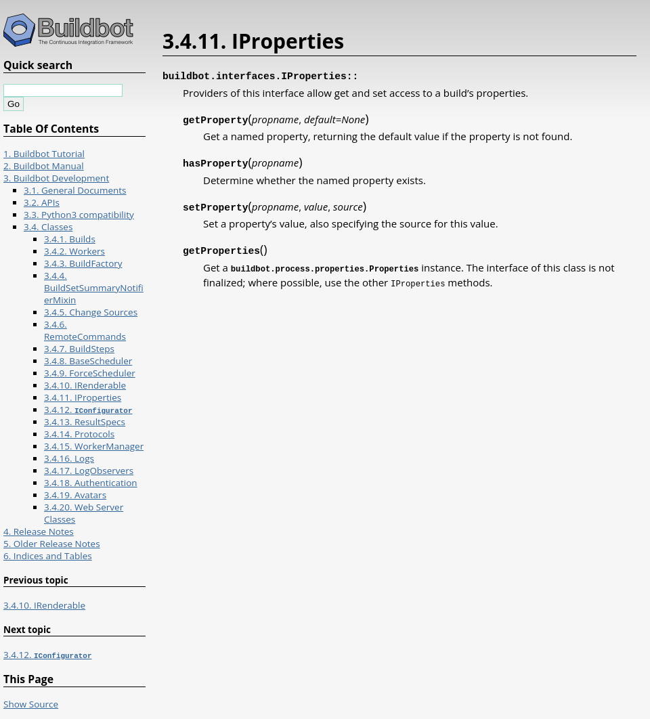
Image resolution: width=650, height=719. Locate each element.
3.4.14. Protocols (79, 434)
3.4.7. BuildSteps (79, 349)
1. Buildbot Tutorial (44, 154)
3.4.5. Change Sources (90, 312)
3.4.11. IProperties (82, 397)
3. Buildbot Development (56, 178)
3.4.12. (88, 410)
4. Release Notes (38, 531)
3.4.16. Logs (69, 458)
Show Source (30, 704)
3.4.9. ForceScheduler (89, 373)
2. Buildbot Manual (43, 166)
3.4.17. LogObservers (88, 470)
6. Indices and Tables (47, 556)
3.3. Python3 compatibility (79, 215)
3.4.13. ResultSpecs (84, 422)
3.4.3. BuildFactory (83, 263)
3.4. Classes (48, 227)
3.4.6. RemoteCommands (85, 330)
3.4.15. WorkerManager (94, 446)
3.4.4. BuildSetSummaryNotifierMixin (94, 287)
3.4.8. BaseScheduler (88, 361)
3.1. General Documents (75, 190)
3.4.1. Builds (69, 239)
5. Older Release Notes (51, 544)
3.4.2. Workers (74, 251)
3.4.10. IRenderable (85, 385)
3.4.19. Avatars (75, 495)
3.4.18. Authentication (90, 483)
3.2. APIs (42, 202)
